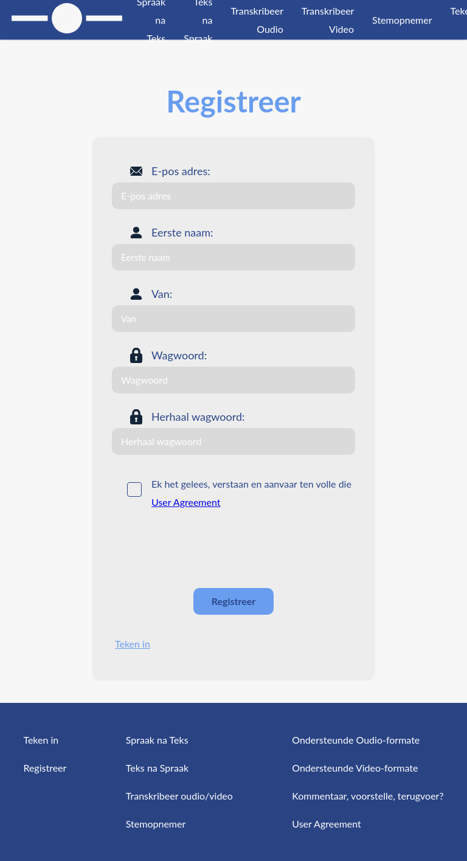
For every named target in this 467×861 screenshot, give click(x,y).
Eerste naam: (182, 232)
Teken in (132, 643)
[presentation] (204, 549)
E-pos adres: (180, 171)
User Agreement (186, 502)
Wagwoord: (179, 355)
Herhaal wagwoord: (198, 416)
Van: (161, 293)
